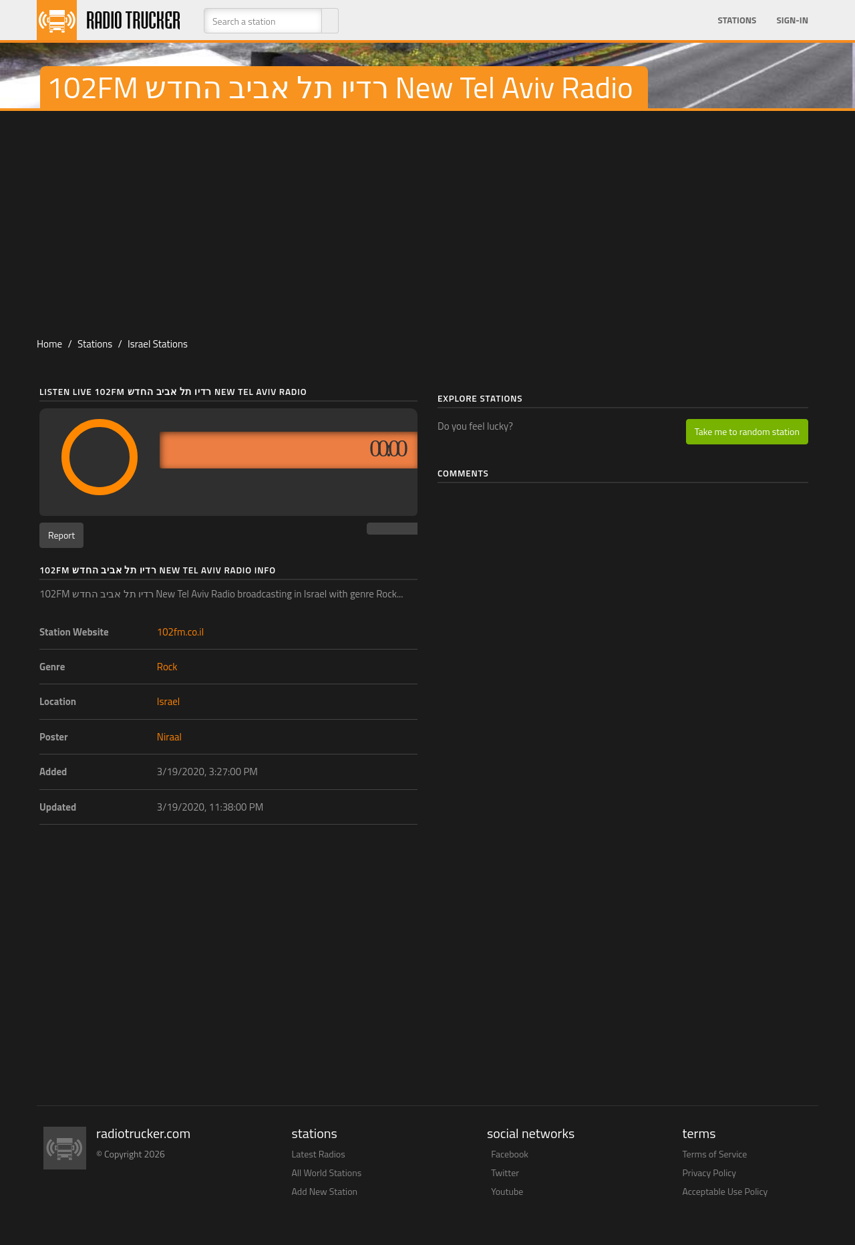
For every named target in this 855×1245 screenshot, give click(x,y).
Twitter (505, 1172)
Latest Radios (318, 1154)
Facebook (509, 1154)
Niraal (169, 736)
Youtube (507, 1191)
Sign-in (792, 20)
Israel (168, 701)
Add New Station (325, 1191)
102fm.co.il (180, 632)
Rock (167, 666)
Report (61, 535)
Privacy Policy (710, 1172)
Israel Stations (158, 344)
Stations (736, 20)
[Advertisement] (427, 217)
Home (49, 344)
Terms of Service (715, 1154)
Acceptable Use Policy (725, 1191)
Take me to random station (747, 431)
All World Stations (327, 1172)
